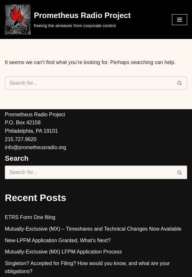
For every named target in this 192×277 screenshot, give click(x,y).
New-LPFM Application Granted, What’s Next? (58, 240)
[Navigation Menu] (179, 19)
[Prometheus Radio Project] (68, 19)
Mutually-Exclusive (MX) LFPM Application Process (63, 251)
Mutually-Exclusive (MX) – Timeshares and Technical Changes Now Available (93, 229)
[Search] (89, 83)
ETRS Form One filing (30, 217)
